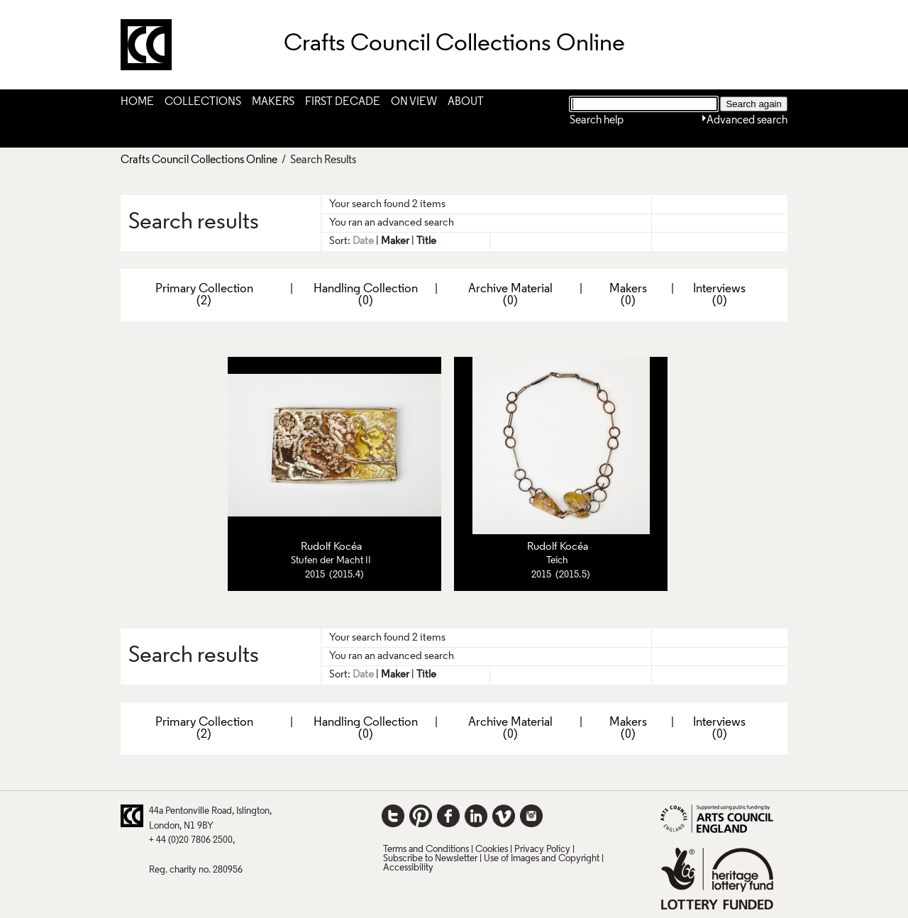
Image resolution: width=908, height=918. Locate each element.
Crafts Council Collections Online (199, 160)
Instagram (531, 815)
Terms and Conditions (426, 849)
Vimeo (503, 815)
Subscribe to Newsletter (430, 858)
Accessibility (408, 868)
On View (414, 102)
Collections (203, 102)
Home (137, 102)
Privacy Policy (542, 849)
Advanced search (747, 120)
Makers (273, 102)
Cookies (491, 849)
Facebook (448, 815)
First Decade (342, 102)
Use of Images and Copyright (541, 858)
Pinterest (420, 815)
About (466, 102)
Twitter (393, 815)
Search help (597, 120)
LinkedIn (476, 815)
